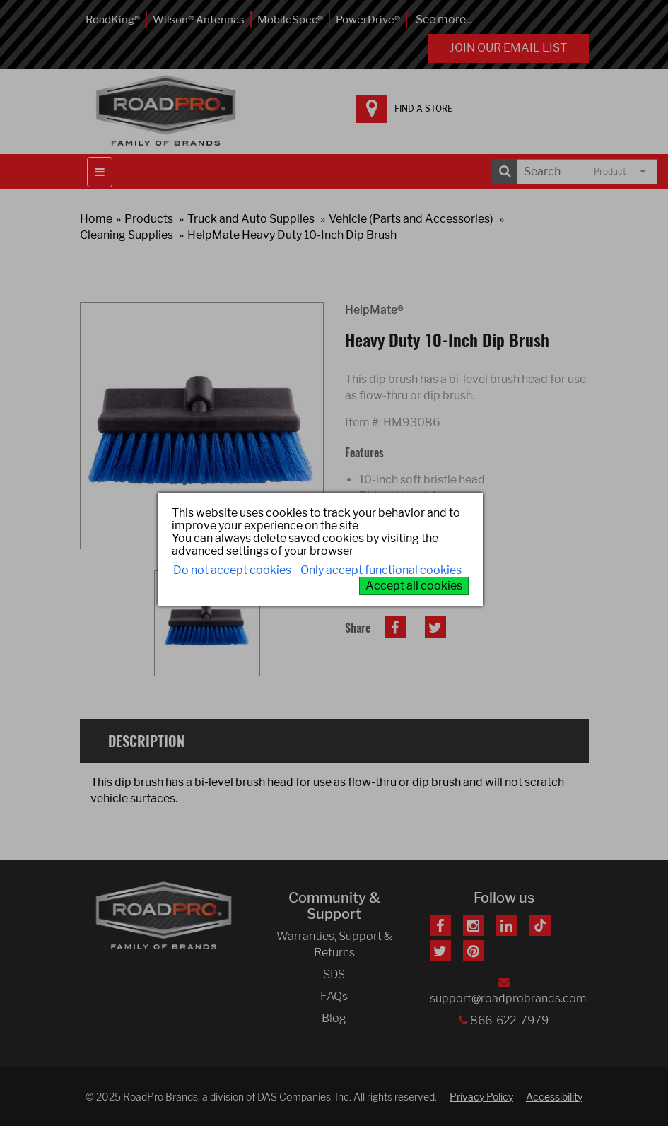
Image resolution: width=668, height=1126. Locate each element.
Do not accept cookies (232, 570)
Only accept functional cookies (381, 570)
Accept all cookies (413, 585)
